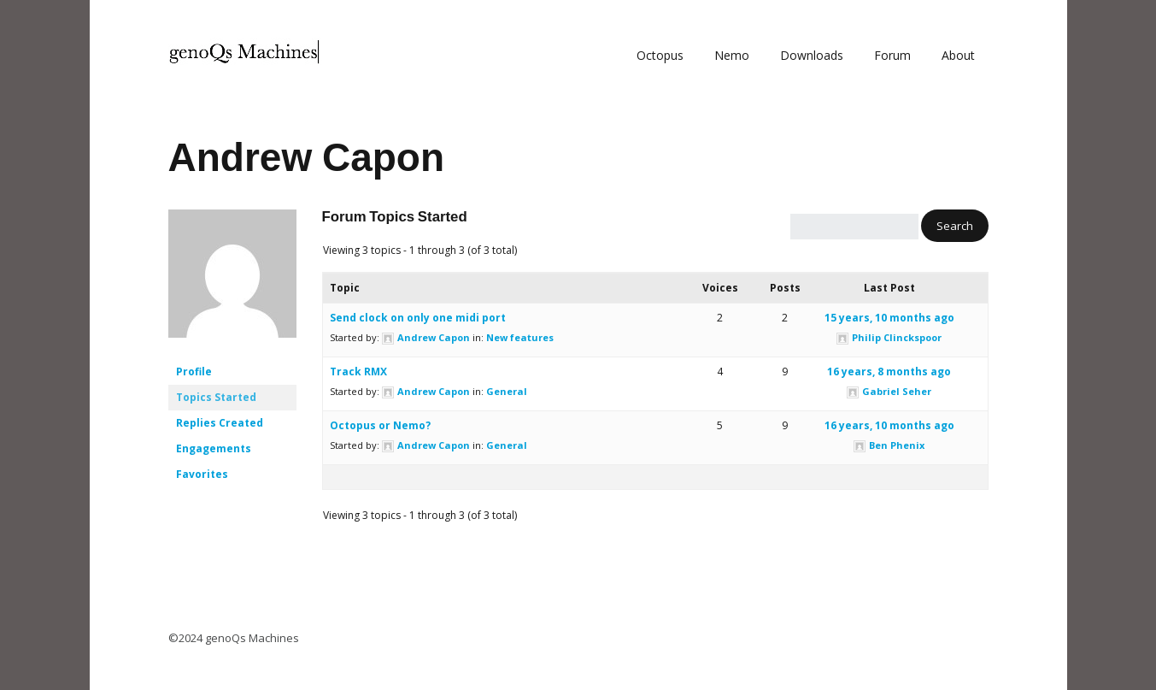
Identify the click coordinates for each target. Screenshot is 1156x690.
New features (520, 337)
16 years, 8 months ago (889, 371)
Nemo (731, 55)
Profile (194, 371)
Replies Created (219, 423)
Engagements (213, 448)
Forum (892, 55)
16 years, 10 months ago (889, 425)
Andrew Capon (306, 157)
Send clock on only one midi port (418, 317)
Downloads (811, 55)
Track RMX (358, 371)
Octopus (660, 55)
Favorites (202, 474)
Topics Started (216, 397)
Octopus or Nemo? (380, 425)
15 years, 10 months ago (889, 317)
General (506, 391)
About (958, 55)
